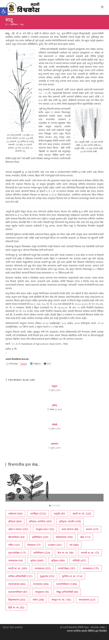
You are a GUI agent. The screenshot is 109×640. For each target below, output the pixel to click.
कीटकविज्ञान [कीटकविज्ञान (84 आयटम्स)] (16, 537)
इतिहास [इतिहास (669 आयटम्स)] (15, 521)
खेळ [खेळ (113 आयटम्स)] (85, 537)
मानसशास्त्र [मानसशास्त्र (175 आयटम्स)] (91, 568)
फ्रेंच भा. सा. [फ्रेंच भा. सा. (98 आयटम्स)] (65, 552)
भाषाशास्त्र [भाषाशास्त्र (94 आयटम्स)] (15, 560)
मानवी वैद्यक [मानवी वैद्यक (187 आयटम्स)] (66, 568)
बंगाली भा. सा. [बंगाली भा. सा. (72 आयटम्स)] (90, 552)
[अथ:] (6, 24)
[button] (4, 11)
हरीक (54, 405)
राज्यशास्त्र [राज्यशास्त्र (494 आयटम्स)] (41, 584)
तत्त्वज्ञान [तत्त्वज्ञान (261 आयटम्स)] (55, 545)
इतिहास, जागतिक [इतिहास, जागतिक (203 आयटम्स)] (40, 521)
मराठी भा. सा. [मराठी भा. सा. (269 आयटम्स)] (17, 568)
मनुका (54, 386)
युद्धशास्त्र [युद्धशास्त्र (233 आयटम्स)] (47, 576)
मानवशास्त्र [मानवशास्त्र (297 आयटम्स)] (42, 568)
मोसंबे (54, 424)
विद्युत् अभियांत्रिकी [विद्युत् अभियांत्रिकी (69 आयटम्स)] (67, 592)
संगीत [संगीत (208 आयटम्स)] (38, 599)
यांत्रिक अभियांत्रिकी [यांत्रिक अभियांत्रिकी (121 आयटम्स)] (20, 576)
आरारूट (54, 443)
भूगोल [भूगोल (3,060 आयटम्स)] (36, 560)
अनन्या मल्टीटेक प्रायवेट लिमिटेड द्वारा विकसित (87, 630)
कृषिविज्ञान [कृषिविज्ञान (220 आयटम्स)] (40, 537)
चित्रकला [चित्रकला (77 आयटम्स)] (33, 545)
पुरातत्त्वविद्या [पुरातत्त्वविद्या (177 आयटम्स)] (17, 552)
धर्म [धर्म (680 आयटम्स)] (74, 545)
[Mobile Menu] (102, 7)
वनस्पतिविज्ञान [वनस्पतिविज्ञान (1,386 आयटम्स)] (66, 584)
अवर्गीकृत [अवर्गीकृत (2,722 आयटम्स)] (38, 513)
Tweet (23, 363)
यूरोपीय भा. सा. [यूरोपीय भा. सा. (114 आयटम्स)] (72, 576)
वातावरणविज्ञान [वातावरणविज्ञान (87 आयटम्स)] (17, 592)
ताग (9, 496)
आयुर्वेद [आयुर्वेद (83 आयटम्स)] (59, 513)
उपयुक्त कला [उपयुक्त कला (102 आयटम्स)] (45, 529)
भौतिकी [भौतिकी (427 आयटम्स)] (79, 560)
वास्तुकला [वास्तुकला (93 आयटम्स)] (42, 592)
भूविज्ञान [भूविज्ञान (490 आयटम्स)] (58, 560)
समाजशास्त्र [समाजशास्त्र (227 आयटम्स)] (87, 599)
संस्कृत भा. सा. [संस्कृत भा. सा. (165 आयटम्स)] (61, 599)
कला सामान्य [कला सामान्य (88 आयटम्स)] (70, 529)
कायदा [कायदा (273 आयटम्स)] (92, 529)
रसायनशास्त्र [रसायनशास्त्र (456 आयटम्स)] (16, 584)
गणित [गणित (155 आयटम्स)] (14, 545)
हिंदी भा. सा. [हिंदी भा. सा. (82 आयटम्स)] (16, 607)
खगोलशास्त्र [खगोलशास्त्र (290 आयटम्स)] (64, 537)
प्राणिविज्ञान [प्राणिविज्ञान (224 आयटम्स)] (41, 552)
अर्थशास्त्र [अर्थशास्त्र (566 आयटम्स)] (15, 513)
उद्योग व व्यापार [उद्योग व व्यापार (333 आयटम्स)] (18, 529)
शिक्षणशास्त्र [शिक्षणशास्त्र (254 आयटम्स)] (16, 599)
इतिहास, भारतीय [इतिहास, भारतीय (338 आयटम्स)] (70, 521)
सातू (22, 24)
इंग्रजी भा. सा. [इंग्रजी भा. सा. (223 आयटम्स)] (82, 513)
